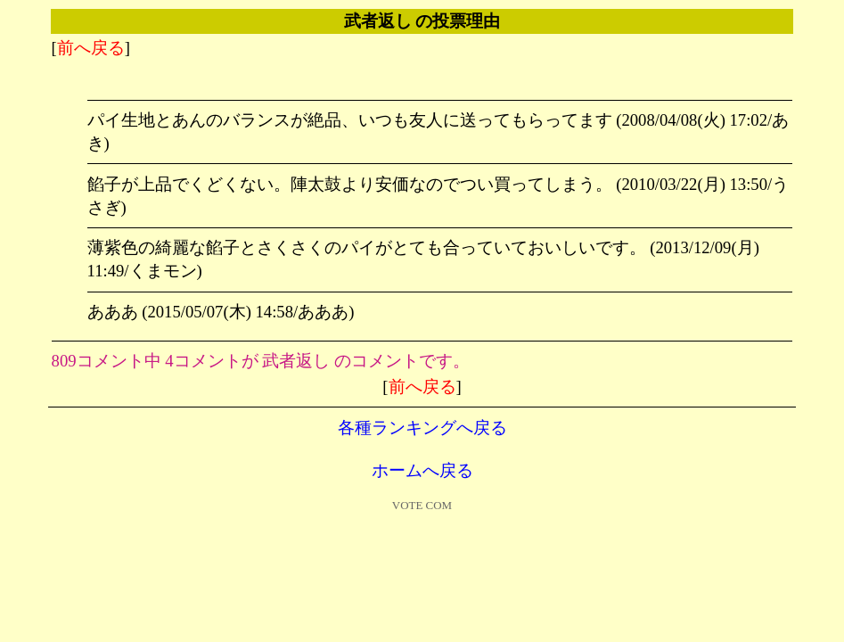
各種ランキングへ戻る (422, 427)
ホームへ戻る (422, 470)
